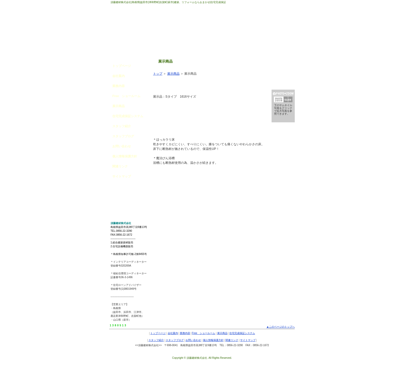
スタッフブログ (123, 136)
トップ (157, 73)
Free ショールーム (126, 96)
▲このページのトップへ (280, 326)
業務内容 (118, 86)
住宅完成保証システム (127, 116)
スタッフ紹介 (121, 126)
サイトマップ (121, 176)
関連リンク (120, 166)
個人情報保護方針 (124, 156)
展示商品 (118, 106)
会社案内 (118, 76)
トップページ (121, 66)
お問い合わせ (121, 146)
